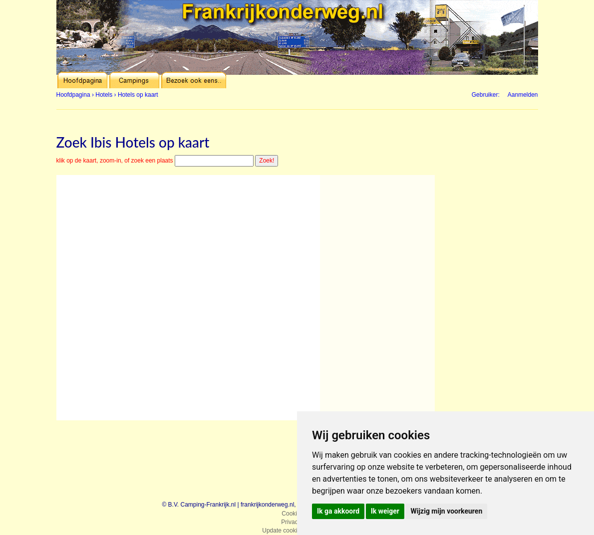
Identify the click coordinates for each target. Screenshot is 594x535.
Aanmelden (523, 94)
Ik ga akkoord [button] (338, 511)
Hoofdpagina (73, 94)
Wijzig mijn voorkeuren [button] (446, 511)
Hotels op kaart (138, 94)
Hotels (103, 94)
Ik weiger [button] (385, 511)
